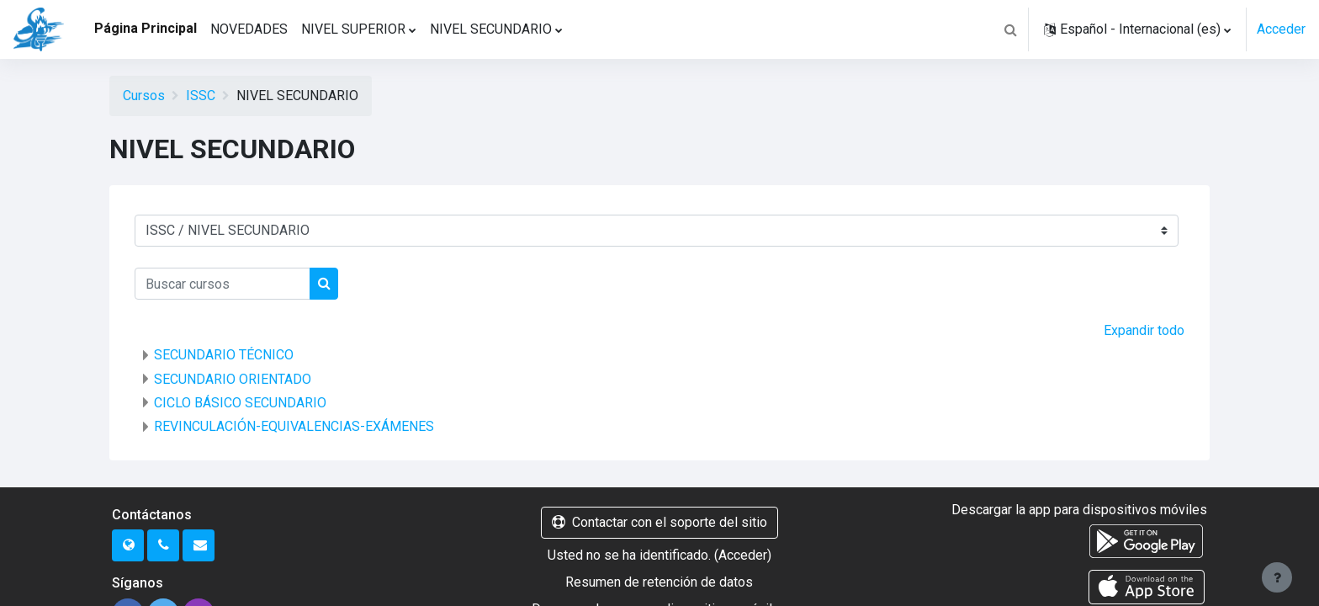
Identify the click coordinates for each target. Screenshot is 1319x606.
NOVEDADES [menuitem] (249, 29)
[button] (1010, 29)
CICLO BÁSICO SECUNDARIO (240, 403)
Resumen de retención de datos (659, 582)
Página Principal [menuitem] (145, 28)
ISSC (200, 96)
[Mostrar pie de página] (1277, 577)
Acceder (1281, 29)
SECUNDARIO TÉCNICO (224, 355)
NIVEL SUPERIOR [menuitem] (353, 29)
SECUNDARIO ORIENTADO (232, 379)
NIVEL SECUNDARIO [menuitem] (491, 29)
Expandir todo (1144, 330)
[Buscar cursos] (222, 284)
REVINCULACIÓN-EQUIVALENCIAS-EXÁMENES (294, 426)
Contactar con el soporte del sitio (659, 522)
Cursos (144, 96)
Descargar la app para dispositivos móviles (1079, 510)
